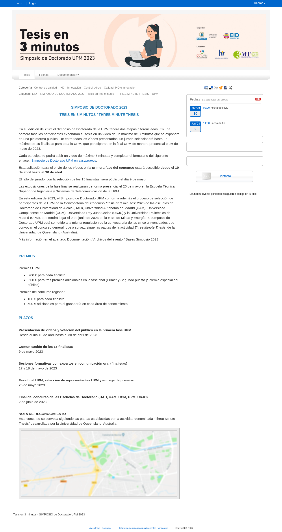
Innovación (74, 87)
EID (34, 93)
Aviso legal (95, 528)
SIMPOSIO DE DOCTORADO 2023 (62, 93)
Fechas (43, 74)
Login (32, 3)
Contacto (225, 176)
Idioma (259, 3)
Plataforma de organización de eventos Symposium (143, 528)
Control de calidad (45, 87)
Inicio (20, 3)
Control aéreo (92, 87)
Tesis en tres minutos (100, 93)
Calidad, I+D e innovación (120, 87)
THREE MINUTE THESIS (133, 93)
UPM (155, 93)
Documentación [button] (68, 74)
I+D (62, 87)
